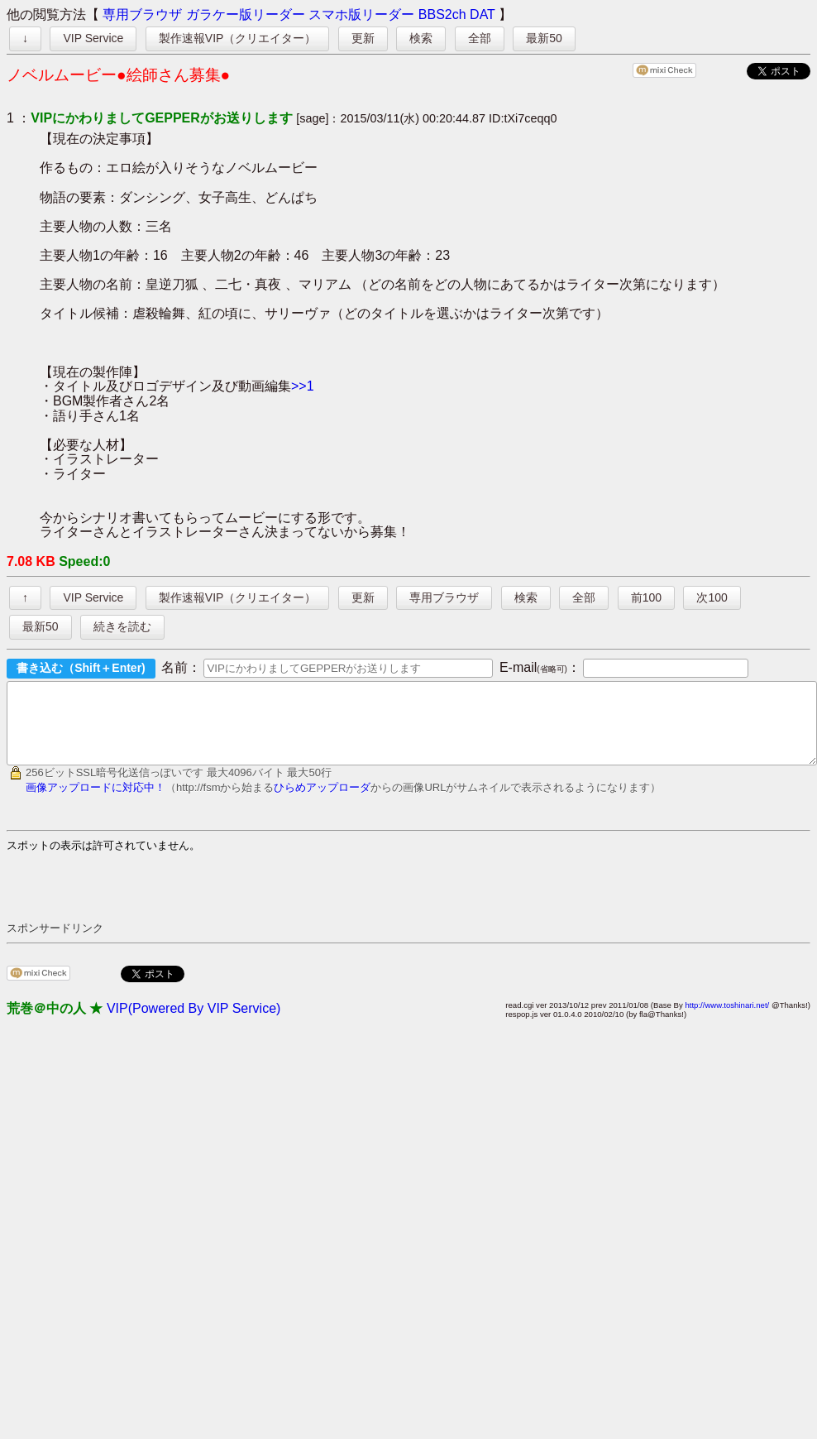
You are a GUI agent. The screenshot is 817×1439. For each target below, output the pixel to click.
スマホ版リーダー (361, 14)
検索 (420, 38)
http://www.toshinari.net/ (727, 1019)
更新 (363, 38)
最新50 (544, 38)
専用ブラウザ (142, 14)
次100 (711, 597)
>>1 (302, 386)
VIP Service (93, 38)
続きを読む (122, 626)
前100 (646, 597)
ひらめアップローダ (322, 802)
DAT (482, 14)
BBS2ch (442, 14)
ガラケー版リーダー (245, 14)
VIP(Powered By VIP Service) (193, 1023)
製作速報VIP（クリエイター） (238, 38)
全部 (479, 38)
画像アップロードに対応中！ (95, 802)
